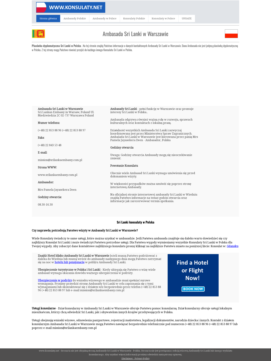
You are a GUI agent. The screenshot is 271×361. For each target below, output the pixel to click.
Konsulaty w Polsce (163, 18)
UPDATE (187, 18)
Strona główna (48, 18)
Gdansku (232, 246)
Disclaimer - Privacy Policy (135, 358)
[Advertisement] (135, 77)
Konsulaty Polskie (134, 18)
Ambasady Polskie (75, 18)
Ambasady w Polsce (104, 18)
